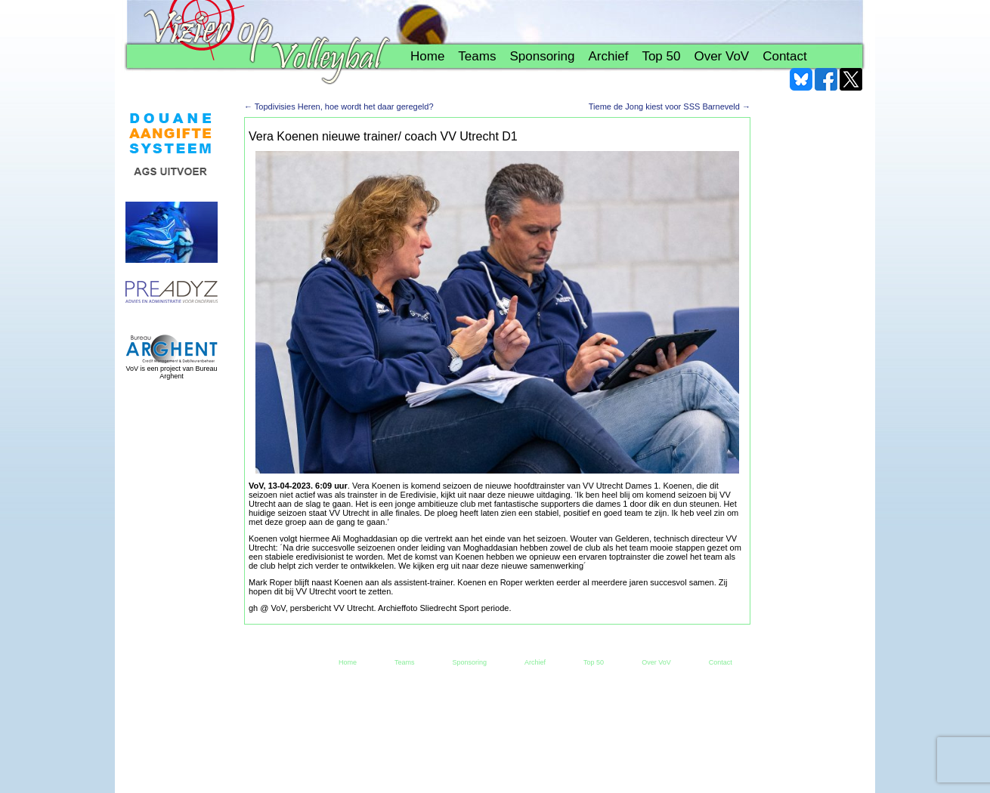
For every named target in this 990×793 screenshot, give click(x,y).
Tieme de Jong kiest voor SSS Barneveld (669, 106)
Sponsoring (541, 56)
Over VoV (721, 56)
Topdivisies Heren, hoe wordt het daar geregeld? (339, 106)
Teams (477, 56)
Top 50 (661, 56)
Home (427, 56)
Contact (785, 56)
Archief (608, 56)
